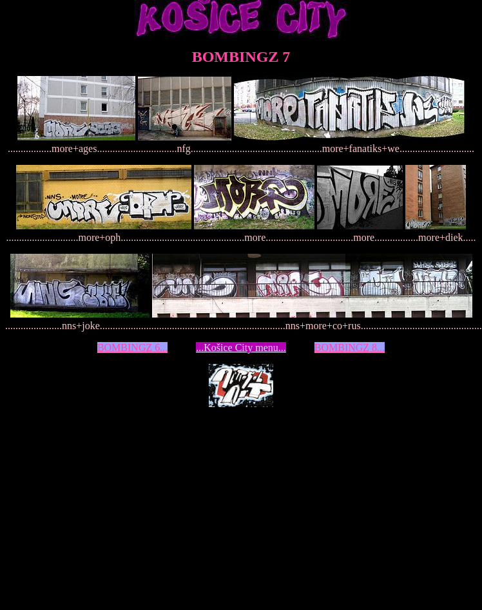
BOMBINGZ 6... (132, 347)
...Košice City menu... (241, 347)
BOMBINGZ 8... (349, 347)
